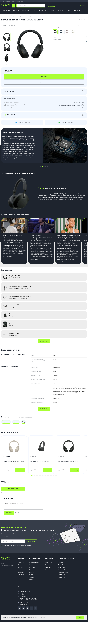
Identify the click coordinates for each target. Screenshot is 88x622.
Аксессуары (21, 574)
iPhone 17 (60, 562)
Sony (23, 422)
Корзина (81, 5)
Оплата (16, 1)
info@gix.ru (23, 594)
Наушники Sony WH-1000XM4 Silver (13, 461)
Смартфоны (6, 10)
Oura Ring (76, 10)
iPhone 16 (60, 565)
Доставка (11, 1)
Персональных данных (24, 545)
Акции (31, 579)
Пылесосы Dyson (63, 572)
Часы (34, 10)
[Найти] (43, 5)
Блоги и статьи (49, 565)
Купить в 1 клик (44, 82)
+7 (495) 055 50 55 (53, 5)
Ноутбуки (16, 10)
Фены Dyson (61, 567)
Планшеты (25, 10)
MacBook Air (61, 577)
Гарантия (32, 574)
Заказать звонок (51, 6)
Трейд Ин (32, 577)
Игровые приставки (56, 10)
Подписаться (31, 541)
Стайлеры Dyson (62, 570)
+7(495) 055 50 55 (25, 591)
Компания (49, 558)
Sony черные (6, 422)
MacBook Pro (62, 574)
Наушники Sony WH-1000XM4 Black (68, 461)
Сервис (31, 572)
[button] (40, 166)
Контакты (20, 1)
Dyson (68, 10)
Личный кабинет (34, 562)
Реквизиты (48, 567)
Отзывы (7, 1)
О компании (48, 562)
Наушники (42, 10)
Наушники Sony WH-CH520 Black (39, 461)
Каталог (21, 558)
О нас (3, 1)
